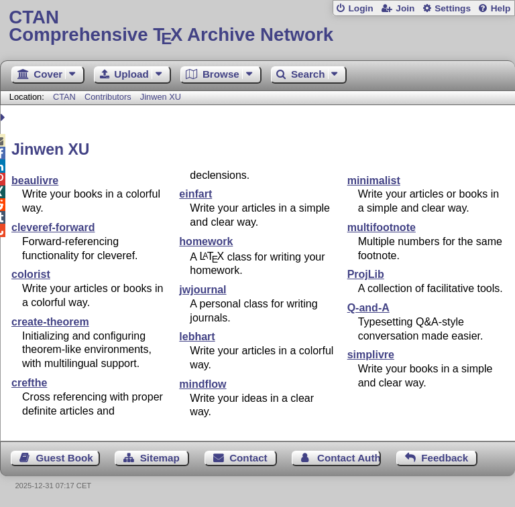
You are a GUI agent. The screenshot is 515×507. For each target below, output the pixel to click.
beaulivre (34, 180)
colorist (30, 274)
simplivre (370, 354)
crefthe (29, 382)
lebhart (197, 336)
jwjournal (202, 289)
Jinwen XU (160, 97)
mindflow (202, 384)
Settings (453, 8)
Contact (248, 457)
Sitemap (160, 457)
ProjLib (365, 274)
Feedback (444, 457)
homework (206, 241)
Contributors (107, 97)
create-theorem (50, 322)
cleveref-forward (53, 227)
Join (405, 8)
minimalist (373, 180)
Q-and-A (368, 307)
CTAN (64, 97)
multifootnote (381, 227)
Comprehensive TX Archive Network (257, 26)
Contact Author (349, 457)
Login (360, 8)
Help (501, 8)
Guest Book (64, 457)
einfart (195, 194)
